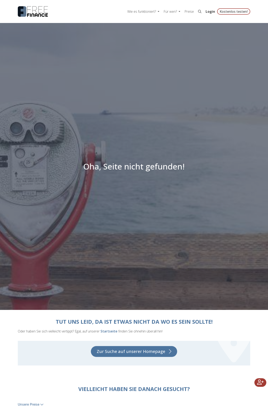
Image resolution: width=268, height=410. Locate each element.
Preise (189, 11)
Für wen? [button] (171, 11)
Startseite (108, 331)
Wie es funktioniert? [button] (142, 11)
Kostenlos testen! (234, 11)
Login (210, 11)
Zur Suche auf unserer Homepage (131, 351)
